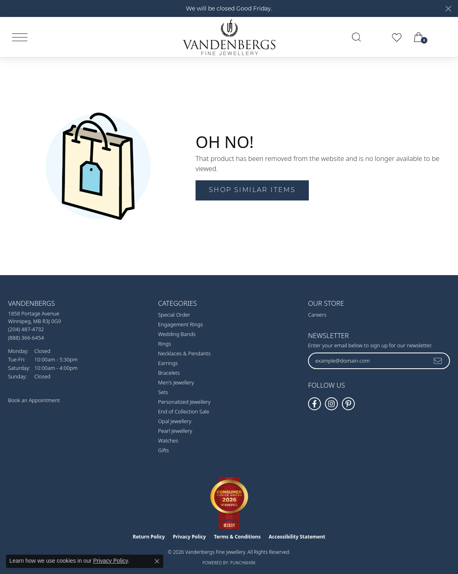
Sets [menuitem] (163, 392)
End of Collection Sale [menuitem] (183, 411)
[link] (442, 37)
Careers (317, 314)
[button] (356, 37)
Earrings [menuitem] (168, 363)
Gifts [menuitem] (163, 450)
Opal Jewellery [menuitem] (174, 421)
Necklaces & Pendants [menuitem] (184, 353)
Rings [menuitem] (164, 343)
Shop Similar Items (252, 190)
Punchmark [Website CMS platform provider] (243, 563)
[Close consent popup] (156, 561)
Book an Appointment (34, 400)
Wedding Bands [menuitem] (177, 334)
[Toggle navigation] (19, 37)
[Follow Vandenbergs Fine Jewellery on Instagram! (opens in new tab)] (331, 403)
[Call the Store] (26, 329)
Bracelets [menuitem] (169, 372)
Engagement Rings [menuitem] (180, 324)
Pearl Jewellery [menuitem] (175, 430)
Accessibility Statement (297, 536)
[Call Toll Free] (26, 337)
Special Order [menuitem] (174, 314)
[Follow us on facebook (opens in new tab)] (314, 403)
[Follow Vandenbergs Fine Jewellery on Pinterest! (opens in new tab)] (348, 403)
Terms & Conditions (237, 536)
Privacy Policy (189, 536)
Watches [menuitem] (168, 440)
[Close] (448, 9)
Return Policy (149, 536)
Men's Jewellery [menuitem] (176, 382)
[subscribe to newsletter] (438, 360)
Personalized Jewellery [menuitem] (184, 401)
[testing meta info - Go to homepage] (229, 37)
